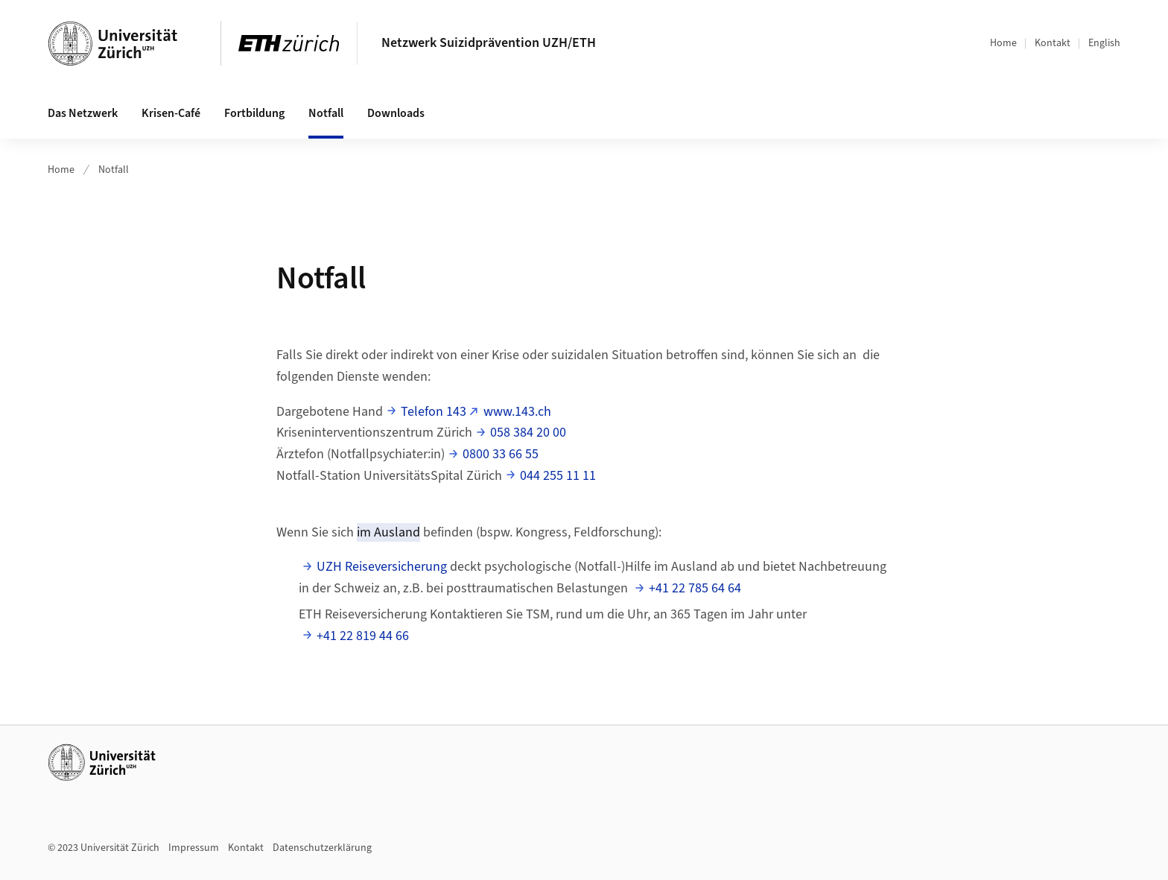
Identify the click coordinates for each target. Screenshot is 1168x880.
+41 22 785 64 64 (695, 588)
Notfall (325, 113)
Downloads (396, 113)
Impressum (193, 848)
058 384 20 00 (528, 432)
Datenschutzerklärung (322, 848)
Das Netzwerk (83, 113)
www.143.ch (517, 411)
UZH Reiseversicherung (382, 566)
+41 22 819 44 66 (363, 636)
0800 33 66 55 (501, 454)
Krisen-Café (171, 113)
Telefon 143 (433, 411)
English (1104, 43)
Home (1003, 43)
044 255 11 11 (558, 475)
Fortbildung (254, 113)
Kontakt (1052, 43)
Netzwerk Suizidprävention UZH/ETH (488, 43)
